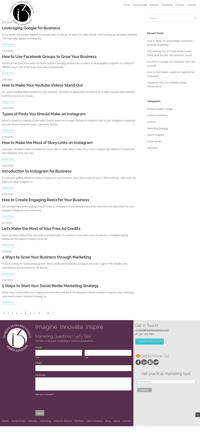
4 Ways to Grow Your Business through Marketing (46, 257)
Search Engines (155, 134)
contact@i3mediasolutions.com (151, 330)
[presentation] (55, 402)
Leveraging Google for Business (31, 28)
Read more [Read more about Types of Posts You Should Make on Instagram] (8, 130)
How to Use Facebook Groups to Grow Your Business (49, 56)
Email (39, 363)
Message (40, 375)
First (37, 358)
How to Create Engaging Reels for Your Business (45, 200)
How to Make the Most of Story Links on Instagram (47, 142)
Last (86, 358)
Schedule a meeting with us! (149, 342)
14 (56, 313)
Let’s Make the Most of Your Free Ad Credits (41, 228)
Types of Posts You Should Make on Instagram (44, 114)
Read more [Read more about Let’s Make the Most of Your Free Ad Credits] (8, 245)
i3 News (151, 122)
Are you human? (45, 395)
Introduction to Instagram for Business (37, 171)
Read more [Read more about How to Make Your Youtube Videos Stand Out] (8, 101)
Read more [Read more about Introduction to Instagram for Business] (8, 187)
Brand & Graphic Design (160, 109)
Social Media (154, 141)
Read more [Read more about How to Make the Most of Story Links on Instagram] (8, 159)
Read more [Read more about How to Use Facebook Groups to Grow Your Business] (8, 73)
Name (38, 348)
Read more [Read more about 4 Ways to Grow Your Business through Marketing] (8, 273)
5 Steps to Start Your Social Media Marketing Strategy (50, 286)
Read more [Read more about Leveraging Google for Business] (8, 44)
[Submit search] (195, 18)
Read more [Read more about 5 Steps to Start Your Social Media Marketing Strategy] (8, 302)
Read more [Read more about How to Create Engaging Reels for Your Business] (8, 216)
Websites (152, 148)
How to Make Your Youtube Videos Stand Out (42, 85)
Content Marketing (157, 115)
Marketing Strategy (157, 128)
